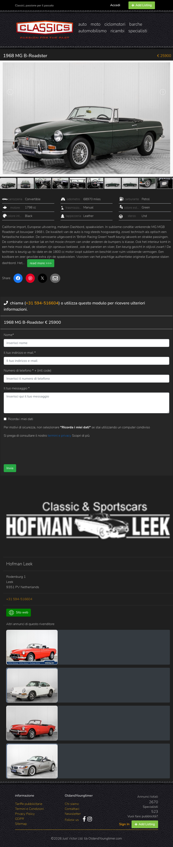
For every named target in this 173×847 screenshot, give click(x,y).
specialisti (137, 31)
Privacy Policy (25, 814)
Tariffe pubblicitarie (28, 804)
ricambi (117, 31)
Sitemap (21, 824)
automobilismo (92, 31)
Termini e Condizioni (29, 809)
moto (96, 24)
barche (135, 24)
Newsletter (73, 814)
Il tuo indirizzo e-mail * (20, 352)
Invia (9, 468)
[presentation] (78, 449)
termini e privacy (60, 435)
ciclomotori (114, 24)
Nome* (9, 335)
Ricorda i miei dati (20, 419)
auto (82, 24)
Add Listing (142, 5)
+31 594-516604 (42, 303)
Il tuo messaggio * (17, 388)
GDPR (19, 819)
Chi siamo (72, 804)
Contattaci (72, 809)
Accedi (115, 5)
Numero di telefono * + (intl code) (27, 370)
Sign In (124, 824)
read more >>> (41, 263)
